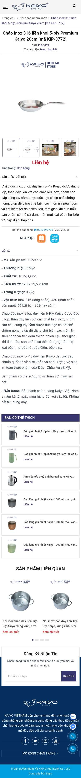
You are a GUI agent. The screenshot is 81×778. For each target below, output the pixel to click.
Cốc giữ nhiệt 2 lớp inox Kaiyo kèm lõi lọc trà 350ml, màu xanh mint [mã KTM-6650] (51, 454)
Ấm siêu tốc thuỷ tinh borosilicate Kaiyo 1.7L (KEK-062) (48, 477)
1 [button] (33, 640)
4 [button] (47, 640)
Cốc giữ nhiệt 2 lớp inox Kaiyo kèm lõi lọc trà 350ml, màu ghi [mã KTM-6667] (51, 431)
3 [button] (42, 640)
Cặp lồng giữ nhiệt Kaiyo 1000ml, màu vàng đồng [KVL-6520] (50, 522)
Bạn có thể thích (20, 418)
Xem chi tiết (10, 632)
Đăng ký (68, 676)
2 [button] (37, 640)
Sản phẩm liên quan (40, 568)
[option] (40, 96)
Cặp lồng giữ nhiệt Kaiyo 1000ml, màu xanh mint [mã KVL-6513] (50, 545)
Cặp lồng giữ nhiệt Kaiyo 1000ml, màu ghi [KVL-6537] (49, 499)
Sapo (49, 773)
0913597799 (43, 229)
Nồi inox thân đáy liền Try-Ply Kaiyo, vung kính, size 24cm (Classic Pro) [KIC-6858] (20, 624)
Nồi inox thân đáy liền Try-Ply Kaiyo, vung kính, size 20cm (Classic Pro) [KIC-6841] (60, 624)
